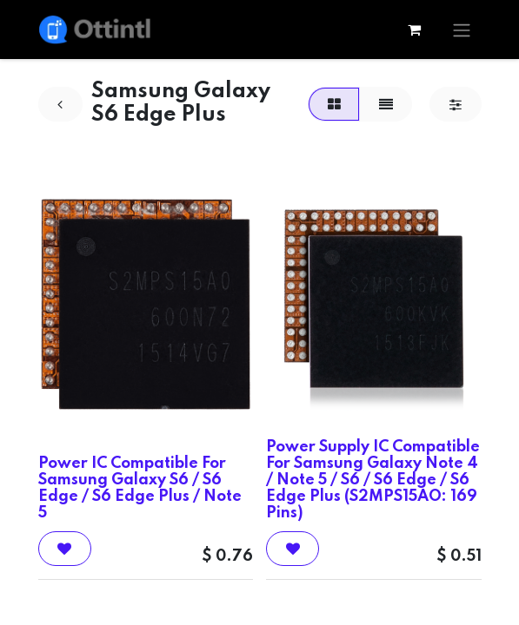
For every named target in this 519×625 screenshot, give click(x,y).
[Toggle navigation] (462, 29)
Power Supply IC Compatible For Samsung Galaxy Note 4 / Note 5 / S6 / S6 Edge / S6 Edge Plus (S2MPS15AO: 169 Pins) (373, 480)
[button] (64, 548)
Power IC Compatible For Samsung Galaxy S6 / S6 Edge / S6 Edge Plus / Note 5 (140, 489)
